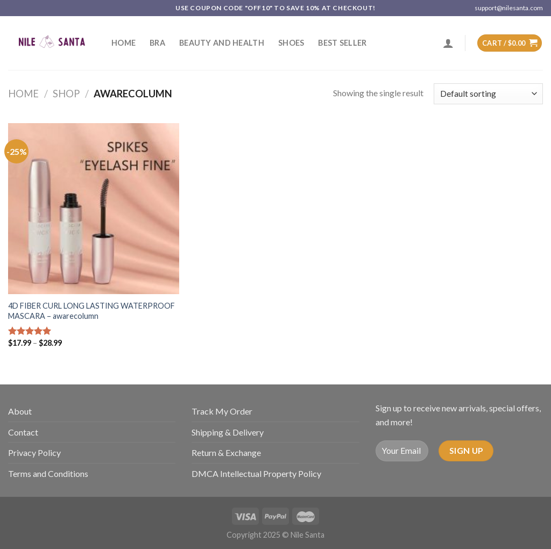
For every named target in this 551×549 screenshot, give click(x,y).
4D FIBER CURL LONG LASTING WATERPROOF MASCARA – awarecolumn (91, 310)
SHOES (291, 42)
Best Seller (342, 42)
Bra (157, 42)
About (20, 411)
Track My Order (222, 411)
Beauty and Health (221, 42)
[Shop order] (488, 93)
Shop (66, 93)
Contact (23, 432)
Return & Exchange (226, 452)
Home (123, 42)
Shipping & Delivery (228, 432)
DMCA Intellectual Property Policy (256, 473)
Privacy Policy (34, 452)
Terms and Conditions (48, 473)
